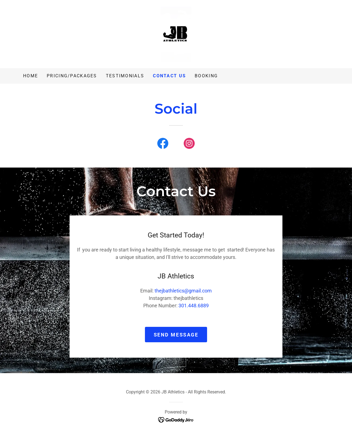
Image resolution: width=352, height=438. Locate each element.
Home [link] (30, 75)
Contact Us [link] (169, 75)
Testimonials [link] (125, 75)
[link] (176, 34)
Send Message (176, 335)
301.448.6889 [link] (193, 305)
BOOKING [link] (206, 75)
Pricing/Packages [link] (72, 75)
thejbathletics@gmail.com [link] (183, 291)
